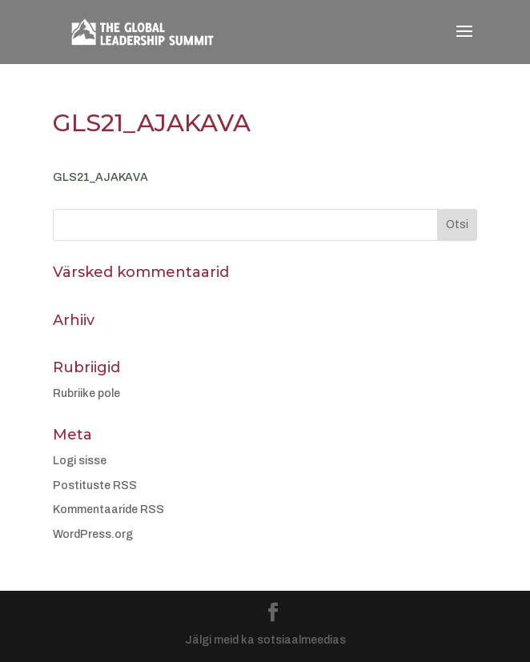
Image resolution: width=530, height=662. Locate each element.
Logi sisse (79, 461)
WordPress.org (93, 534)
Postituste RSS (95, 485)
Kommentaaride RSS (108, 510)
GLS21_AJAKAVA (100, 177)
